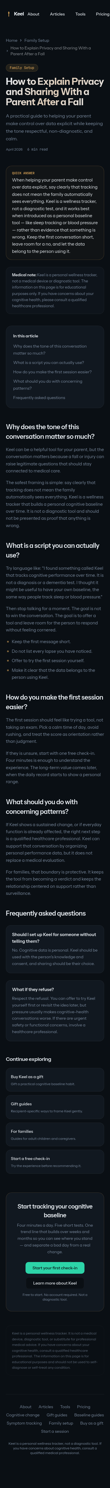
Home (11, 40)
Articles (57, 14)
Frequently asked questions (39, 397)
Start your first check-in (55, 1268)
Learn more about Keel (55, 1283)
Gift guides (57, 1415)
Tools (80, 14)
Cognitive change (23, 1415)
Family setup (61, 1423)
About (33, 14)
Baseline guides (89, 1415)
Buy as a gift (92, 1423)
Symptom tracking (24, 1423)
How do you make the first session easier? (52, 371)
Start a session (55, 1431)
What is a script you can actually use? (48, 362)
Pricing (83, 1406)
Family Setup (36, 40)
